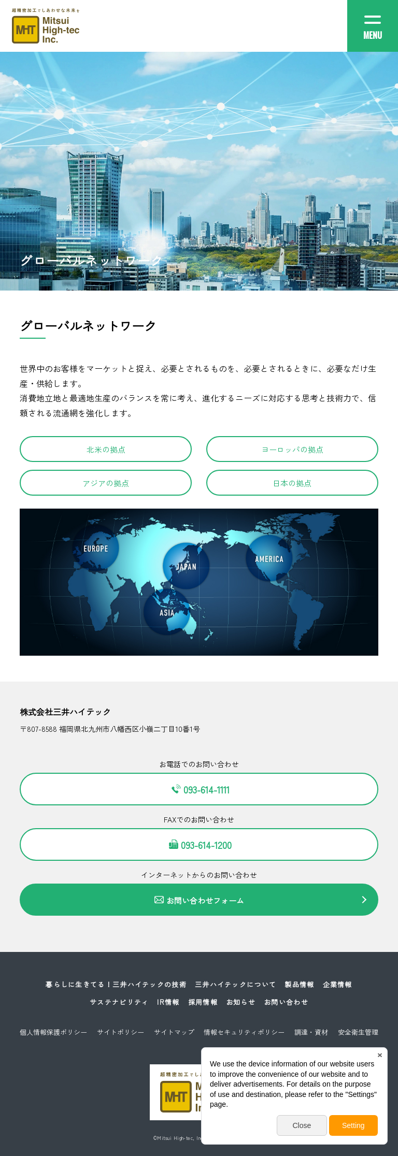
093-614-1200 (199, 844)
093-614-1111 (199, 789)
